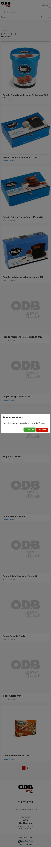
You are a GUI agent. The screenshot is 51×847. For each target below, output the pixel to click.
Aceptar (30, 430)
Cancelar (42, 430)
